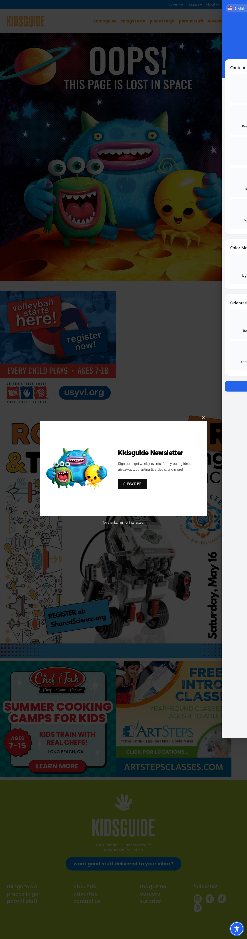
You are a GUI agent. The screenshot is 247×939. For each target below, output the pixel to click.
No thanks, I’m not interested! (123, 522)
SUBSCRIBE (132, 484)
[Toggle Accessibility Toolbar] (237, 929)
